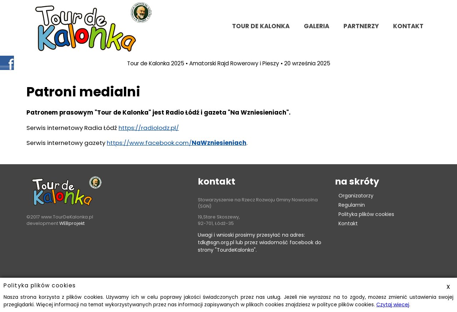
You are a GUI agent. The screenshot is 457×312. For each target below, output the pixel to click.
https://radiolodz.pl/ (149, 128)
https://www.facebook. (141, 143)
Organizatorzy (355, 195)
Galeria (316, 26)
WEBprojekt (72, 223)
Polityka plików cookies (366, 214)
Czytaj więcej (392, 304)
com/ (210, 143)
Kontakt (348, 223)
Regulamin (351, 204)
